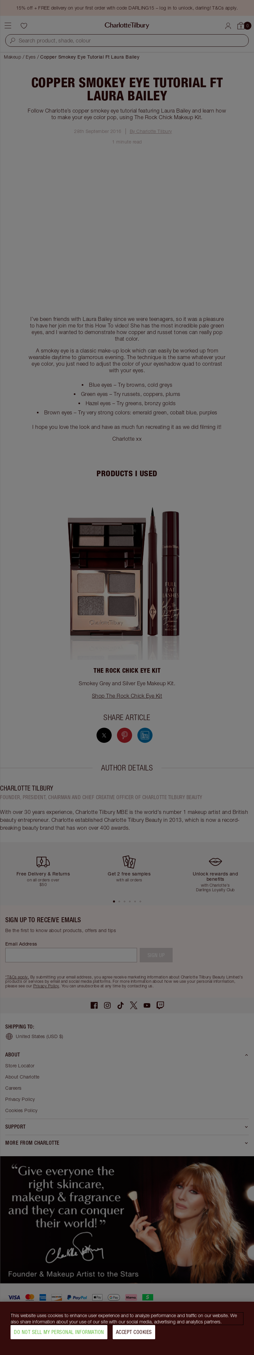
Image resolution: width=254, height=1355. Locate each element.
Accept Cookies (134, 1335)
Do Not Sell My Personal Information (59, 1335)
